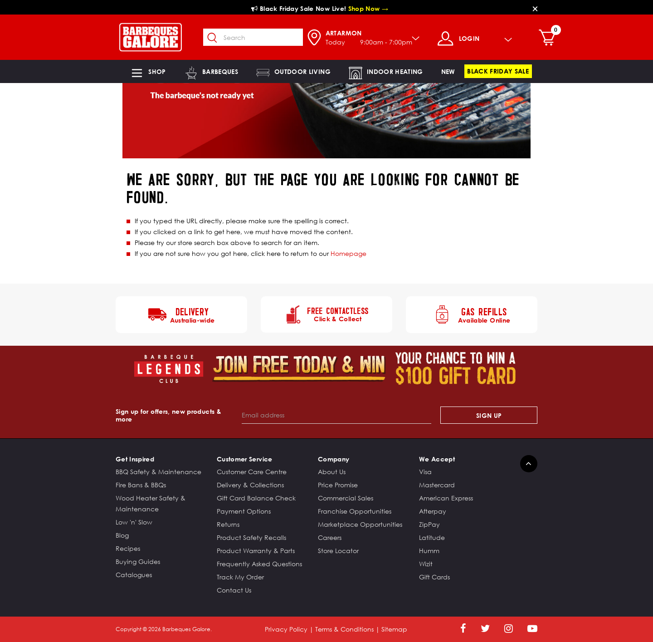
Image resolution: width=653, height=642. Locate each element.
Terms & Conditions (344, 629)
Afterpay (432, 511)
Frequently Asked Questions (259, 564)
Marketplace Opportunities (360, 524)
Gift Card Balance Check (256, 498)
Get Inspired (135, 459)
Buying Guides (138, 561)
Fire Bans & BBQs (141, 485)
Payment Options (244, 511)
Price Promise (338, 485)
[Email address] (337, 415)
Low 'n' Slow (134, 522)
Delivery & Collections (250, 485)
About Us (332, 471)
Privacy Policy (286, 629)
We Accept (437, 459)
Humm (429, 550)
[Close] (535, 8)
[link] (448, 71)
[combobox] (253, 37)
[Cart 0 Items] (549, 38)
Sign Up (489, 415)
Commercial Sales (345, 498)
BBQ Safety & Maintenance (158, 471)
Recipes (128, 548)
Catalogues (134, 574)
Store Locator (338, 550)
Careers (329, 537)
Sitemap (394, 629)
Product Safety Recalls (251, 537)
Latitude (432, 537)
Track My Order (240, 577)
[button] (148, 71)
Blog (122, 535)
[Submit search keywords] (212, 38)
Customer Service (245, 459)
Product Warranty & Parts (256, 550)
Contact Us (234, 590)
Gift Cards (434, 577)
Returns (228, 524)
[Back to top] (528, 463)
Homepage (348, 253)
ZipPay (429, 524)
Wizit (426, 564)
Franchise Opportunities (354, 511)
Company (333, 459)
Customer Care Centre (252, 471)
